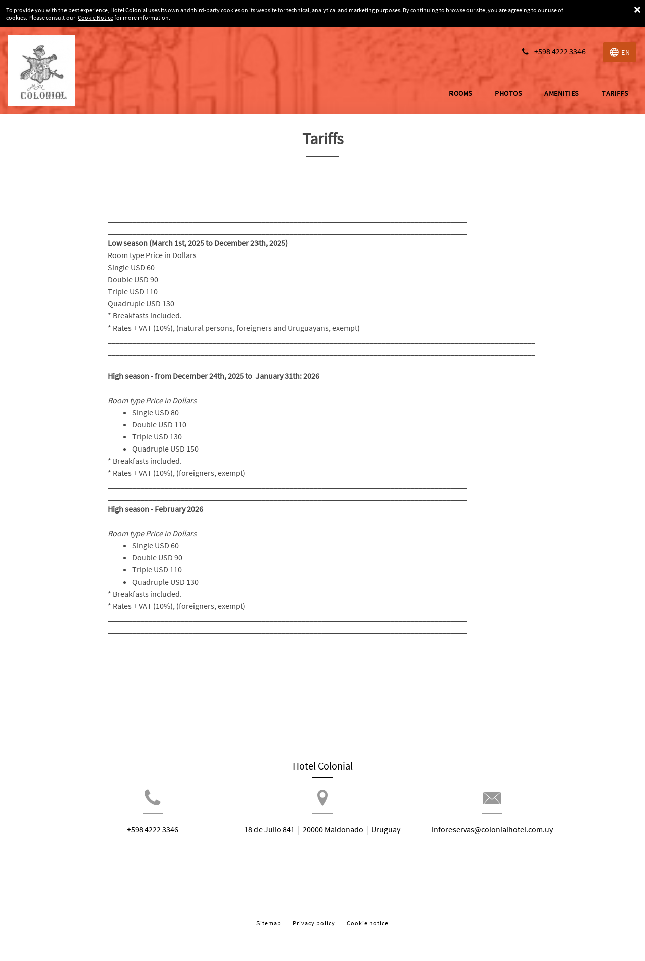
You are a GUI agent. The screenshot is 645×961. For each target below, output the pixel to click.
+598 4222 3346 (129, 846)
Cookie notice (368, 915)
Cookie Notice (95, 17)
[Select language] (619, 52)
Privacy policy (314, 915)
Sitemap (268, 915)
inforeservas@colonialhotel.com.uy (515, 846)
